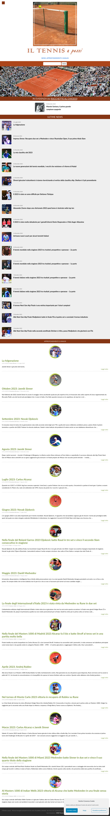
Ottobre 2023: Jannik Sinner (17, 388)
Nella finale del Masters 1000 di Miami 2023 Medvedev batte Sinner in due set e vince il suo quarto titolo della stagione (52, 759)
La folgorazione (19, 125)
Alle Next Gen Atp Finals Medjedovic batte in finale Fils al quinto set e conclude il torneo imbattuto (50, 317)
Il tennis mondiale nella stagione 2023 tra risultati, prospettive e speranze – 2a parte (45, 250)
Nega (84, 810)
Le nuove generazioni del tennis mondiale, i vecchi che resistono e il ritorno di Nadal (44, 166)
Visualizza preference (99, 810)
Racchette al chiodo (64, 98)
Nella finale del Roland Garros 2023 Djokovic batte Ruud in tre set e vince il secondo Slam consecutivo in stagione (50, 541)
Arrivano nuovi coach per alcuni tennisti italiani (31, 236)
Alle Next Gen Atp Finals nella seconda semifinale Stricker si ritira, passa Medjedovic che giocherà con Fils (53, 331)
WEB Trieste (59, 813)
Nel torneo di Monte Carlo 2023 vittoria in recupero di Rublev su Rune (40, 697)
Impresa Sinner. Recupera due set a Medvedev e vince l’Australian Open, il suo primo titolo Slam (49, 139)
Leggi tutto (104, 369)
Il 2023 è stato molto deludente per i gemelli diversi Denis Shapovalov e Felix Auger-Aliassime (48, 222)
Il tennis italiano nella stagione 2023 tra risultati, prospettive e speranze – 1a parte (44, 291)
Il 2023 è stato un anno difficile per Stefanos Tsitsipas (33, 194)
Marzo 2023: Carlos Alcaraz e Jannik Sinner (25, 727)
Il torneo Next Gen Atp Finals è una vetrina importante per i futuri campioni (41, 305)
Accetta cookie (71, 810)
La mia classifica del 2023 (22, 152)
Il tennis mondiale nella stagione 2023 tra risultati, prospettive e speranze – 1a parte (45, 264)
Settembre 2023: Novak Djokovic (20, 418)
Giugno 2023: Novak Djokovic (18, 509)
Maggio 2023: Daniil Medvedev (19, 573)
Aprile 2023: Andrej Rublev (16, 666)
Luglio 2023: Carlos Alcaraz (17, 479)
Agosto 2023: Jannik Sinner (17, 449)
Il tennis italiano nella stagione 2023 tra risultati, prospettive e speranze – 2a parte (44, 278)
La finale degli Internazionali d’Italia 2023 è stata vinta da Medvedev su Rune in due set (49, 603)
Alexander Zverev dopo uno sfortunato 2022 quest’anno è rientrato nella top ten (43, 208)
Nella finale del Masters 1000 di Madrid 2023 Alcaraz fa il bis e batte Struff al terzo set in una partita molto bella (52, 635)
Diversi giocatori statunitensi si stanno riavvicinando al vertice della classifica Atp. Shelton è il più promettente (54, 180)
